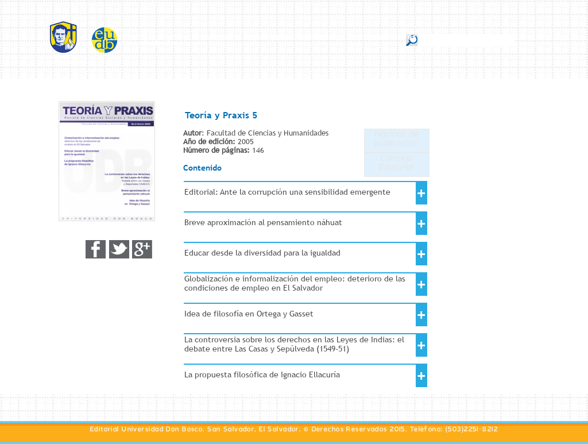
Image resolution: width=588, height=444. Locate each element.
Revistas (216, 39)
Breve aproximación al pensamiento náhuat (263, 222)
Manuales (319, 39)
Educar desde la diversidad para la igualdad (262, 252)
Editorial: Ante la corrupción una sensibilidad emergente (287, 191)
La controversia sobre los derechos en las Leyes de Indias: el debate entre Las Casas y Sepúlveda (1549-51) (294, 344)
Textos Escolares (382, 39)
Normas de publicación (397, 140)
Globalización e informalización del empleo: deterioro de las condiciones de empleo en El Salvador (294, 283)
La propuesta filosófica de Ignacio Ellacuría (262, 374)
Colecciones (266, 39)
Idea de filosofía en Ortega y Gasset (249, 313)
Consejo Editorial (397, 165)
